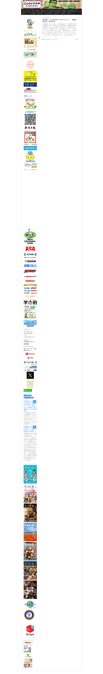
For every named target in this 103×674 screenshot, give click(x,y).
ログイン (77, 39)
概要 (42, 39)
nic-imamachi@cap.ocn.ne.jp (29, 336)
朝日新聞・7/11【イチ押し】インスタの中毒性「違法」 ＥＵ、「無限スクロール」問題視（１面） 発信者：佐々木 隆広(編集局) (30, 405)
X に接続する (27, 395)
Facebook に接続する (28, 397)
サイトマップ (55, 39)
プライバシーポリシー (48, 39)
